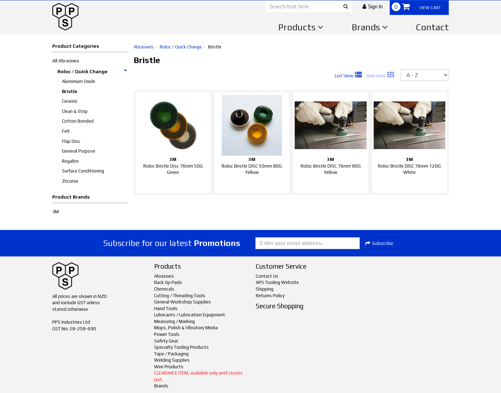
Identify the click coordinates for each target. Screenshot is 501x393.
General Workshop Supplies (182, 302)
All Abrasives (65, 60)
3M (55, 211)
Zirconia (70, 181)
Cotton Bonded (78, 121)
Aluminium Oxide (78, 81)
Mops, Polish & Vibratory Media (186, 327)
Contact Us (267, 276)
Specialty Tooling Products (181, 347)
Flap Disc (71, 141)
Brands (370, 27)
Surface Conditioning (83, 171)
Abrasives (143, 46)
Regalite (70, 161)
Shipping (264, 289)
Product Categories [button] (75, 46)
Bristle (69, 91)
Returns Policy (270, 295)
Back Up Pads (168, 282)
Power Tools (167, 334)
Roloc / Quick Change (92, 71)
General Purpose (78, 151)
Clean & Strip (75, 111)
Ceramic (70, 101)
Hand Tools (165, 308)
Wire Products (168, 366)
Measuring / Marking (174, 321)
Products (301, 27)
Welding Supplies (172, 360)
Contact (432, 27)
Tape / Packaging (171, 353)
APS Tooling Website (277, 282)
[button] (373, 6)
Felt (66, 131)
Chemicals (164, 289)
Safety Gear (166, 341)
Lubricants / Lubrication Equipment (189, 314)
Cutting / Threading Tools (179, 295)
